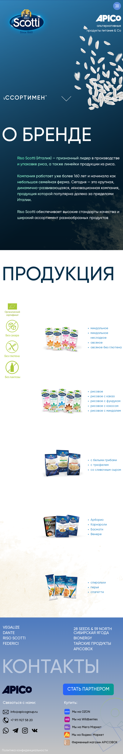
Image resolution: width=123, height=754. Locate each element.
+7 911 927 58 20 (22, 720)
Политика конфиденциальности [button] (25, 750)
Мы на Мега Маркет (87, 727)
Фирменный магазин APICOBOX (94, 742)
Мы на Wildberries (85, 719)
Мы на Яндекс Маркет (88, 734)
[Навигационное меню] (117, 6)
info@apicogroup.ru (24, 712)
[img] (66, 99)
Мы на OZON (81, 711)
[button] (88, 689)
